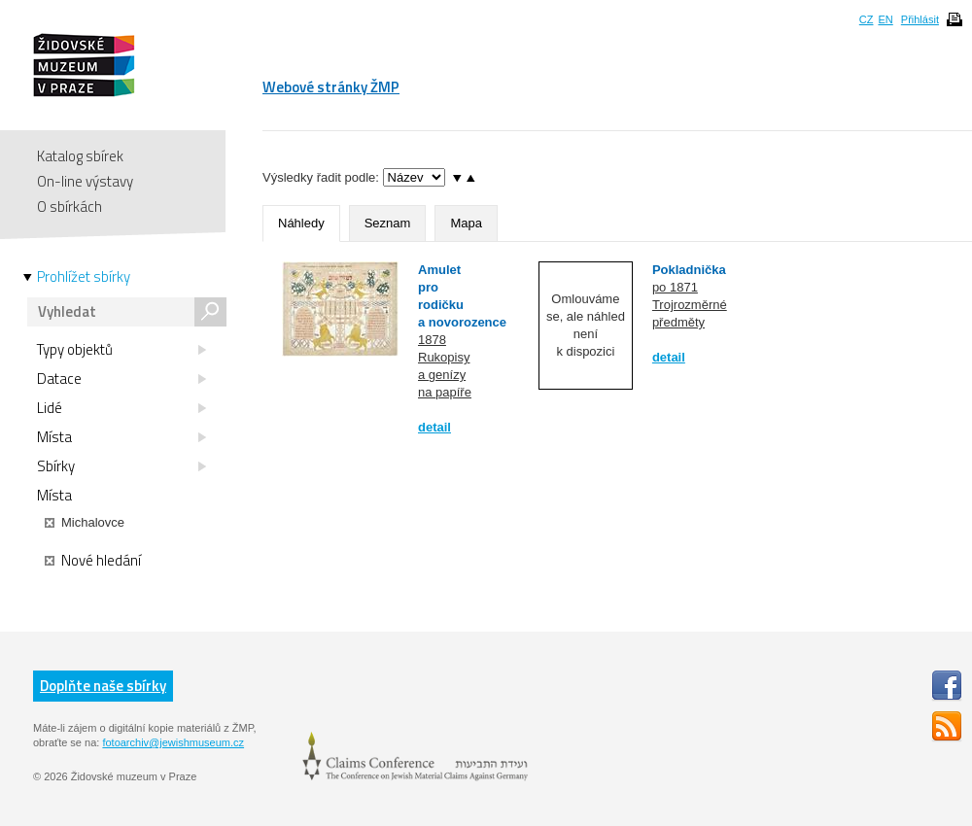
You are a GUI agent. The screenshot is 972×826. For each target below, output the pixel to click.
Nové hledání (93, 560)
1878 (432, 339)
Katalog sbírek (80, 156)
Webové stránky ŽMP (330, 87)
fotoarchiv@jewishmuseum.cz (173, 742)
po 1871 (675, 287)
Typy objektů (121, 350)
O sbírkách (69, 206)
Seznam (387, 223)
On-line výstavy (85, 181)
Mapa (466, 223)
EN (885, 19)
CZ (866, 19)
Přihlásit (920, 19)
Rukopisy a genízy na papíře (444, 374)
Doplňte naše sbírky (103, 685)
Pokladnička (689, 269)
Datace (121, 379)
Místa (121, 437)
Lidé (121, 408)
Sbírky (121, 466)
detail (434, 427)
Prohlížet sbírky (83, 277)
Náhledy (301, 223)
